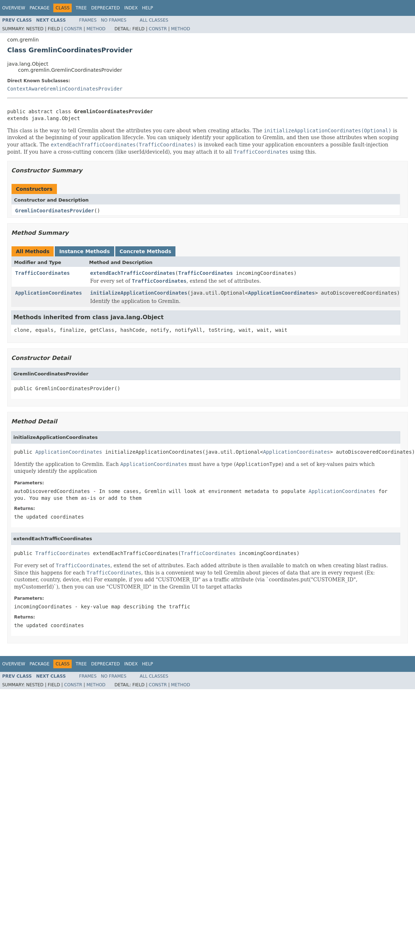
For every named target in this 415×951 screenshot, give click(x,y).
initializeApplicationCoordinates (138, 293)
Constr (73, 28)
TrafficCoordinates (42, 273)
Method (96, 28)
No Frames (113, 20)
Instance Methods (84, 251)
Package (39, 7)
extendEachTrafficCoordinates (132, 273)
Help (147, 7)
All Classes (154, 20)
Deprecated (105, 7)
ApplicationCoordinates (48, 293)
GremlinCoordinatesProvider (54, 210)
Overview (13, 7)
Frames (88, 20)
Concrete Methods (145, 251)
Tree (81, 7)
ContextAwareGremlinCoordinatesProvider (64, 89)
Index (131, 7)
